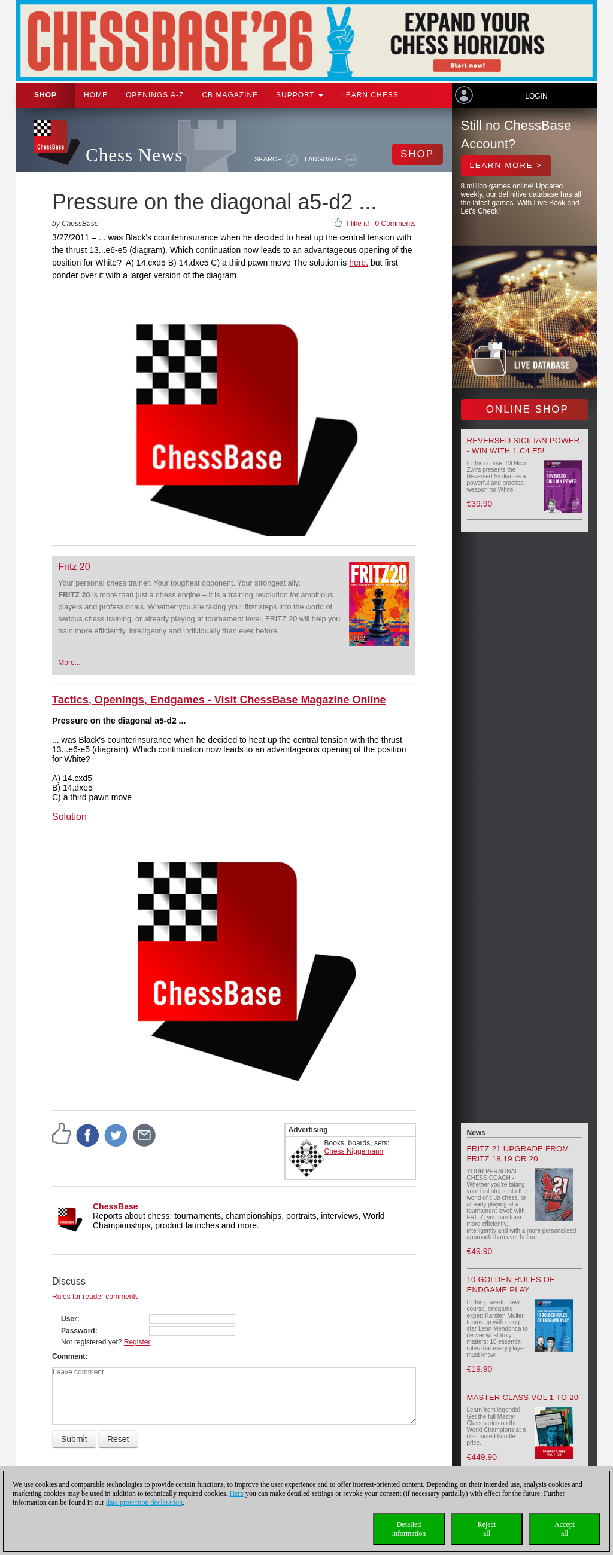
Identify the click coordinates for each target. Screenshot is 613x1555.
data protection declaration (144, 1502)
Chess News (134, 155)
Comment (68, 1356)
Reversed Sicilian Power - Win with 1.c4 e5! (523, 445)
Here (237, 1493)
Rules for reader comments (95, 1296)
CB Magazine (230, 95)
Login (536, 96)
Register (137, 1342)
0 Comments (395, 223)
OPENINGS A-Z (155, 95)
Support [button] (299, 95)
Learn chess (370, 95)
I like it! (358, 223)
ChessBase (115, 1206)
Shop (45, 95)
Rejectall (487, 1529)
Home (96, 95)
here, (358, 262)
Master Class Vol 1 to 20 (523, 1397)
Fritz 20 (74, 567)
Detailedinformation (409, 1529)
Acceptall (564, 1529)
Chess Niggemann (354, 1151)
